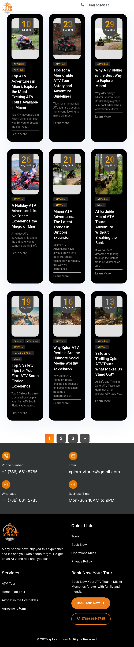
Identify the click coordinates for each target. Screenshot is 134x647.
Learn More (19, 134)
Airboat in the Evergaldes (20, 600)
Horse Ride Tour (13, 592)
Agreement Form (14, 608)
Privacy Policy (81, 561)
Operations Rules (83, 553)
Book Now (79, 544)
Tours (75, 536)
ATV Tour (8, 583)
